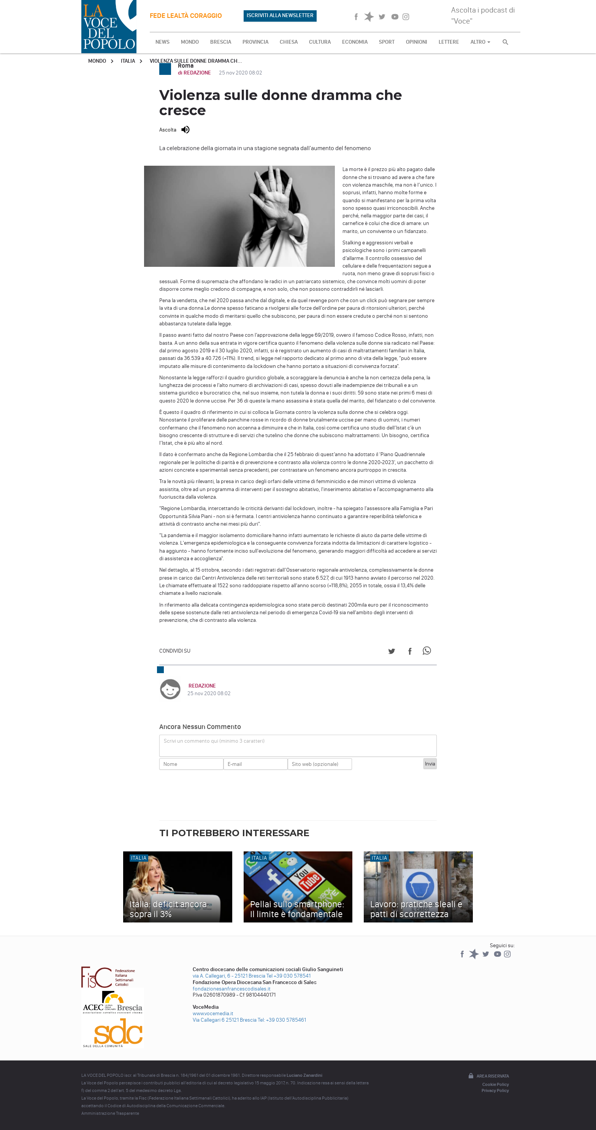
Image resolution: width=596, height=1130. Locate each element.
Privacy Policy (495, 1090)
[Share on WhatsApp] (428, 652)
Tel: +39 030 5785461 (282, 1020)
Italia (128, 61)
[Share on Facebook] (409, 652)
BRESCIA (220, 42)
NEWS (162, 42)
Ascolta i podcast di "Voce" (483, 15)
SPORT (387, 42)
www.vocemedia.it (213, 1013)
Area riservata (488, 1076)
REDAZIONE (201, 686)
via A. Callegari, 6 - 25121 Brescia (229, 976)
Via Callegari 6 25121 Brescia (225, 1020)
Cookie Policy (495, 1084)
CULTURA (320, 42)
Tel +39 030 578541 (288, 976)
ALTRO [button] (480, 42)
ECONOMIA (355, 42)
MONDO (190, 42)
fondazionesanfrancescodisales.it (232, 989)
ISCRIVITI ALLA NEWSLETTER (280, 15)
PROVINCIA (255, 42)
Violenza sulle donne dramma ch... (196, 61)
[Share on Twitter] (391, 652)
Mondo (97, 61)
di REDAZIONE (195, 73)
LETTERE (449, 42)
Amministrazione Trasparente (110, 1113)
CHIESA (289, 42)
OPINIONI (416, 42)
